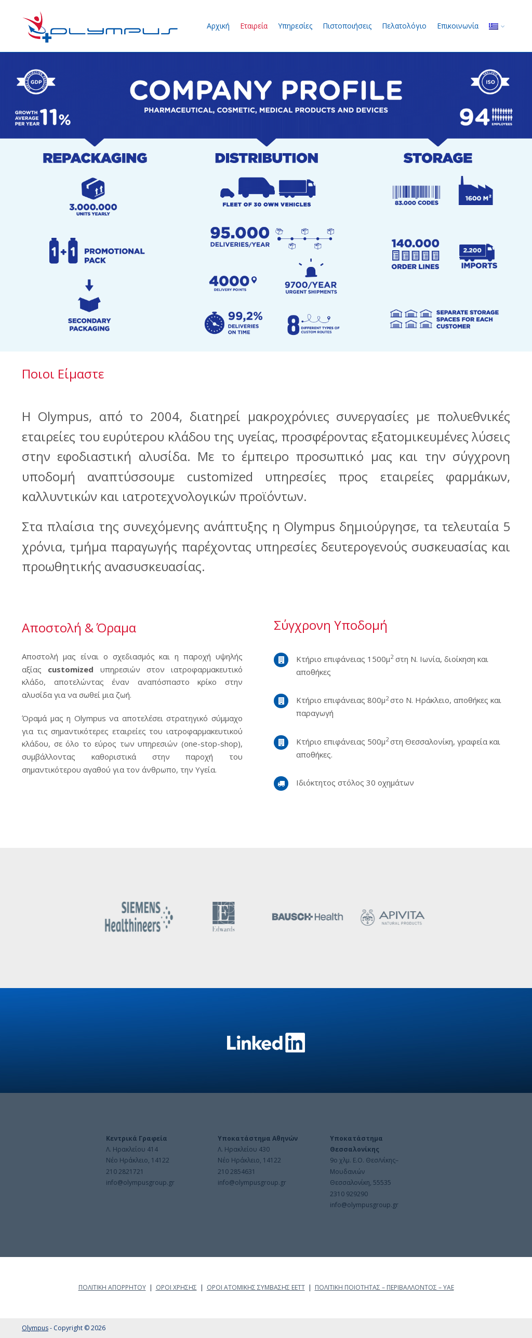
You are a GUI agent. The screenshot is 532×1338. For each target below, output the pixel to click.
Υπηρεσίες (295, 26)
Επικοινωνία (457, 26)
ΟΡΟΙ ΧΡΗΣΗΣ (176, 1287)
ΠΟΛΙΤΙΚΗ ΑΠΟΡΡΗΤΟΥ (112, 1287)
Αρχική (218, 26)
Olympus (35, 1327)
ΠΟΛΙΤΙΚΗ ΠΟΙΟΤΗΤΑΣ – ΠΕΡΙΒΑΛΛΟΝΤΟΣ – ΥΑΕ (384, 1287)
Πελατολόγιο (404, 26)
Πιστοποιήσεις (347, 26)
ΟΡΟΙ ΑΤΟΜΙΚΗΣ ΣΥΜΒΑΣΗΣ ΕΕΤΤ (256, 1287)
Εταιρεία (254, 26)
